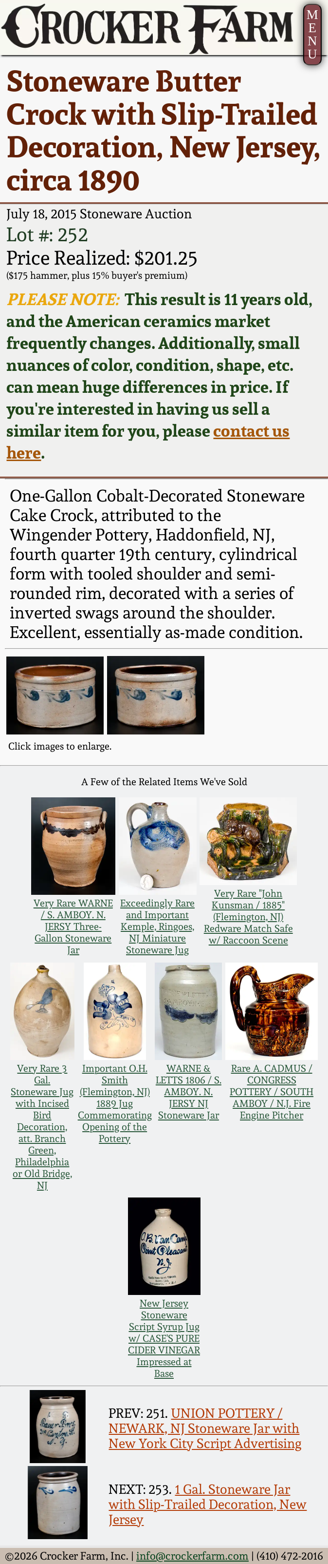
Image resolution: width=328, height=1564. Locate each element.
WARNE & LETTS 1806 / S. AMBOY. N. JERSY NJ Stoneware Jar (188, 1091)
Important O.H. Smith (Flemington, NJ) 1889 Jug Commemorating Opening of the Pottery (115, 1103)
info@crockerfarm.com (192, 1555)
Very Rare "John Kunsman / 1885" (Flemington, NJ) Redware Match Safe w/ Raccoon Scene (248, 917)
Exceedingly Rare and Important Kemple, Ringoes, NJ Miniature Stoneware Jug (157, 926)
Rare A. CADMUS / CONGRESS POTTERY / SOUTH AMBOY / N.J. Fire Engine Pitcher (271, 1091)
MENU (312, 34)
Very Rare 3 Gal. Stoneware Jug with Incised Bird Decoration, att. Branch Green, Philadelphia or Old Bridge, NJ (42, 1126)
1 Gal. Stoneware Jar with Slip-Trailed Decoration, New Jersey (208, 1504)
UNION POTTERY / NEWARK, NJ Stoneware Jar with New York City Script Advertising (205, 1428)
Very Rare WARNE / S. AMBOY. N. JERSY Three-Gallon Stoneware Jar (73, 926)
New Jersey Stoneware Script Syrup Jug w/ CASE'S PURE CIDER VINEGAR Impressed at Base (164, 1338)
